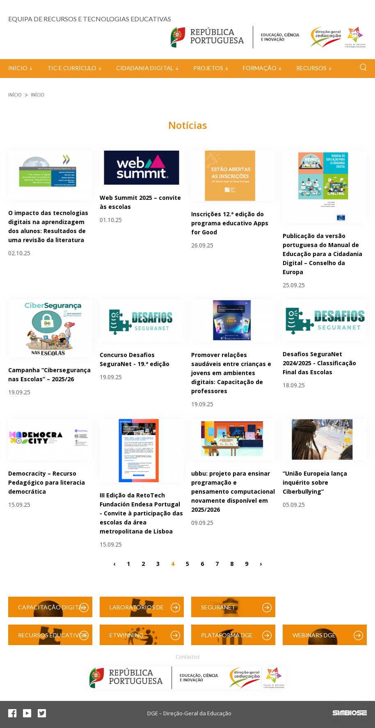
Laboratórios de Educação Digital (138, 610)
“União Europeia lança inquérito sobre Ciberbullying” (315, 482)
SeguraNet (218, 607)
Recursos (311, 67)
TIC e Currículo (71, 67)
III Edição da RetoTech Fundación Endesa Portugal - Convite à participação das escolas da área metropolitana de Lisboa (141, 513)
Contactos (187, 656)
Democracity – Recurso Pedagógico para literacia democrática (46, 482)
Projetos (208, 67)
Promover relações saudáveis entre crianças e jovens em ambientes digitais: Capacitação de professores (231, 373)
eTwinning (127, 635)
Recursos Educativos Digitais (52, 638)
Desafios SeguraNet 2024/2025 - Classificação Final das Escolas (319, 363)
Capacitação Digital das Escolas (51, 610)
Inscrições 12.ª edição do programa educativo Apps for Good (229, 223)
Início (17, 67)
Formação (260, 67)
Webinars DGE (314, 635)
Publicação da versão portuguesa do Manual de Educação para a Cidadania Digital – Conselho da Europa (322, 254)
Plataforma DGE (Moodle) (227, 638)
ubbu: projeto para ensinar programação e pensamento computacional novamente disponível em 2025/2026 (233, 491)
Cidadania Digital (145, 67)
